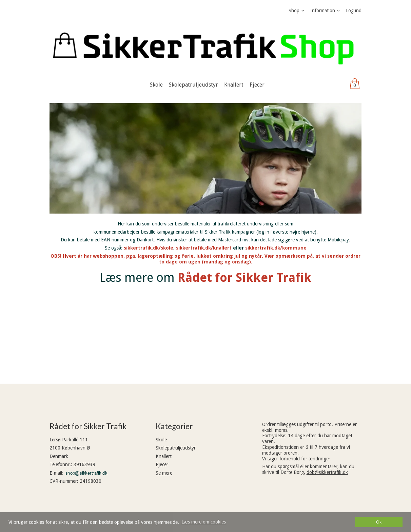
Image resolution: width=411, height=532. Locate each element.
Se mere (164, 473)
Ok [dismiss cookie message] (378, 522)
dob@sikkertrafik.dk (327, 472)
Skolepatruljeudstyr (176, 448)
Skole (161, 439)
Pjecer (162, 464)
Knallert (164, 456)
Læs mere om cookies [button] (203, 522)
